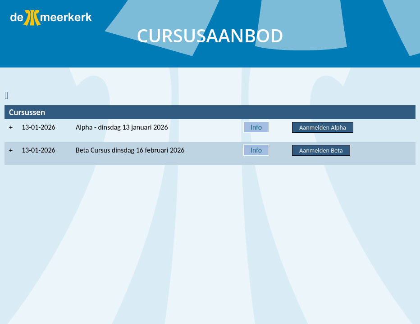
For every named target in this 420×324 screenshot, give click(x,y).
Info (256, 127)
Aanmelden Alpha (322, 127)
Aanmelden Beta (321, 150)
